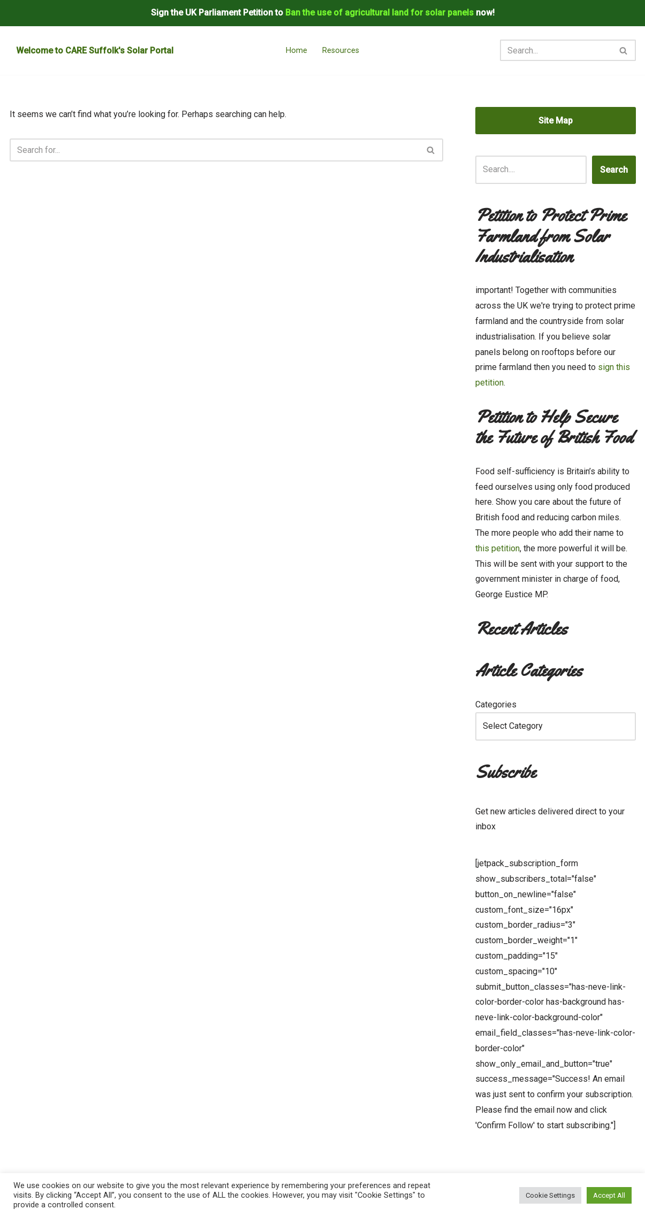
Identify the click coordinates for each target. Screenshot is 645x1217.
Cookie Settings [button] (550, 1195)
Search (614, 170)
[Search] (556, 50)
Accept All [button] (609, 1195)
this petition (497, 548)
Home (296, 50)
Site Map (555, 120)
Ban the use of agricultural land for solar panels (379, 12)
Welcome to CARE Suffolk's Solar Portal (94, 50)
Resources (340, 50)
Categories (496, 704)
